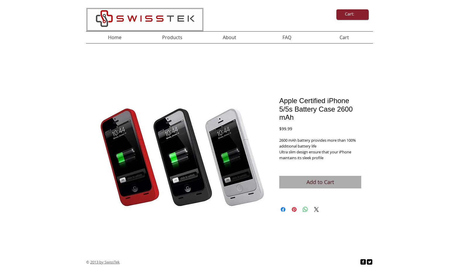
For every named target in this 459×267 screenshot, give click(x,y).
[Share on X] (316, 209)
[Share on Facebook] (283, 209)
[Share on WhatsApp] (305, 209)
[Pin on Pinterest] (294, 209)
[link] (352, 14)
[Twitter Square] (369, 262)
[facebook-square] (363, 262)
